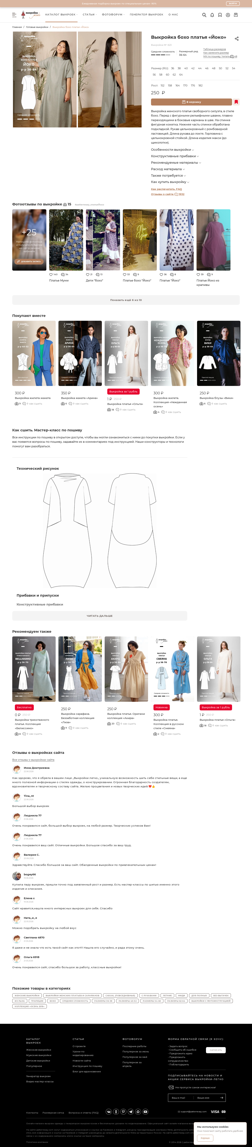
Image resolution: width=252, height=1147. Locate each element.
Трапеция (37, 1001)
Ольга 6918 (31, 957)
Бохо (53, 1001)
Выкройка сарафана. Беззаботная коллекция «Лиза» (77, 718)
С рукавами (149, 995)
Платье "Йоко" (170, 280)
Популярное (34, 1066)
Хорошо (205, 1138)
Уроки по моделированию (83, 1053)
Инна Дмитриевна (37, 767)
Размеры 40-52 (128, 1001)
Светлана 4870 (34, 937)
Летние (167, 995)
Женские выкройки (27, 995)
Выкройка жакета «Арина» (79, 398)
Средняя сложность (75, 1001)
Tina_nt (29, 796)
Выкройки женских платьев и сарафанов (72, 995)
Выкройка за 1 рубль (123, 391)
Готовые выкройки (37, 27)
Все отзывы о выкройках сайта (33, 759)
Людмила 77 (32, 815)
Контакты (32, 1112)
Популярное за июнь (135, 1051)
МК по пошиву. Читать (220, 56)
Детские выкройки (38, 1060)
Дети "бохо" (94, 280)
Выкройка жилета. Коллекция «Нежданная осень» (170, 402)
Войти (233, 3)
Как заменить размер (216, 52)
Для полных (199, 995)
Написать (216, 1050)
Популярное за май (134, 1057)
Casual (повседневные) (120, 995)
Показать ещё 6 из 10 (126, 300)
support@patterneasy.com (194, 1111)
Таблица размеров (214, 49)
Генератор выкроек (38, 1076)
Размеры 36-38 (103, 1001)
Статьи (78, 1039)
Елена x (29, 898)
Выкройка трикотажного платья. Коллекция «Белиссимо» (32, 724)
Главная (17, 27)
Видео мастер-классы (40, 1081)
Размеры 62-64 (176, 1001)
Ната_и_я (30, 917)
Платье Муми (59, 280)
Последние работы (134, 1046)
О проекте (79, 1046)
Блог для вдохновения (87, 1071)
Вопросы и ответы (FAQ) (84, 1112)
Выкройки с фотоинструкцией (210, 1001)
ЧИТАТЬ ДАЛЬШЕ (100, 615)
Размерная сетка (53, 1112)
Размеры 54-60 (152, 1001)
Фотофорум (132, 1039)
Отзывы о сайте (167, 194)
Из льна (20, 1001)
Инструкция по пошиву (87, 1066)
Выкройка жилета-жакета (33, 398)
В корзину (191, 102)
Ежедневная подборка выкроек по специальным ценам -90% (119, 3)
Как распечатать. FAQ (166, 189)
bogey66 (30, 874)
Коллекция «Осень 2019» (29, 1006)
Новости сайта (82, 1060)
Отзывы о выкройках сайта (38, 753)
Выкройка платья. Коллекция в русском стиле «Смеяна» (168, 724)
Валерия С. (31, 854)
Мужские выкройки (38, 1055)
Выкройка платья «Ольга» (125, 404)
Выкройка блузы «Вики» (216, 398)
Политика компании (37, 1142)
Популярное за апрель (132, 1064)
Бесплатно (24, 707)
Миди (181, 995)
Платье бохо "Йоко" (137, 280)
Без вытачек (221, 995)
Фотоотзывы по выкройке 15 (42, 204)
